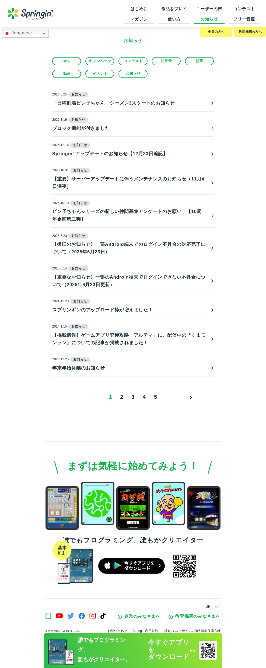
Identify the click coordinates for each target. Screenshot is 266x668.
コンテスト (244, 8)
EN (217, 606)
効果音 (166, 61)
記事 (200, 61)
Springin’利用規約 (145, 631)
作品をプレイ (174, 8)
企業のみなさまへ (139, 616)
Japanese (18, 33)
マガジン (139, 19)
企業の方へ (216, 32)
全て (67, 61)
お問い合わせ (117, 631)
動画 (67, 74)
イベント (100, 74)
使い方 (174, 19)
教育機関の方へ (250, 32)
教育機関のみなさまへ (194, 616)
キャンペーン (100, 61)
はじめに (139, 8)
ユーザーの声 (209, 8)
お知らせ (209, 19)
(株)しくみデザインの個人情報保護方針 (191, 631)
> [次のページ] (191, 397)
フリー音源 (244, 19)
